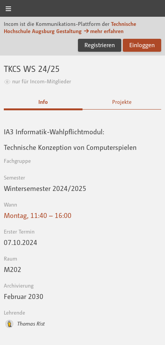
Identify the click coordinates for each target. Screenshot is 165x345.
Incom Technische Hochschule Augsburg (82, 9)
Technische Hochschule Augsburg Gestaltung (70, 27)
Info (43, 102)
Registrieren (99, 45)
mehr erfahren (103, 31)
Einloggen (142, 45)
